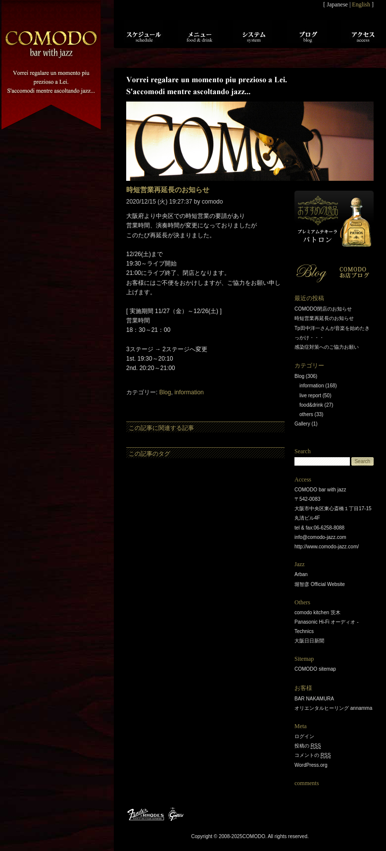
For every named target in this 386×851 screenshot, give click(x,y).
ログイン (304, 736)
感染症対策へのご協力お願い (326, 347)
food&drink (311, 405)
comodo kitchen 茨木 (317, 612)
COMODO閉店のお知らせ (323, 309)
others (306, 414)
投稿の (307, 746)
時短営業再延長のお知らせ (324, 318)
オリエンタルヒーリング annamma (333, 708)
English (361, 4)
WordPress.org (311, 765)
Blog (165, 392)
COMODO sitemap (315, 669)
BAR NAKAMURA (314, 698)
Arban (301, 574)
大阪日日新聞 (309, 640)
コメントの (312, 755)
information (188, 392)
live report (310, 395)
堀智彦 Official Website (319, 584)
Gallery (302, 423)
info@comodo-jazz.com (320, 537)
